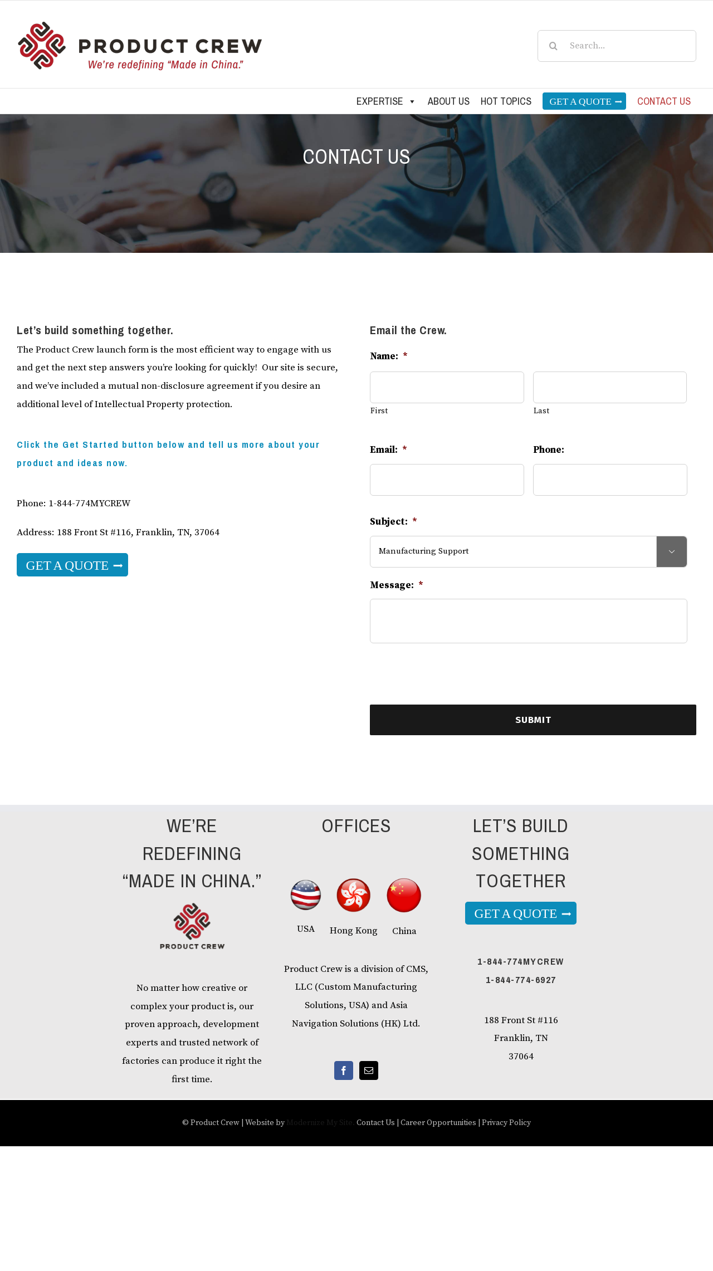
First (379, 411)
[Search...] (617, 46)
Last (542, 411)
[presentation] (454, 674)
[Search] (553, 46)
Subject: (393, 522)
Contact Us (375, 1123)
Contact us (664, 101)
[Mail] (368, 1070)
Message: (396, 585)
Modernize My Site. (320, 1123)
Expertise (386, 101)
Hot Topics (506, 101)
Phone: (548, 450)
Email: (388, 450)
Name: (389, 356)
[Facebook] (343, 1070)
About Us (449, 101)
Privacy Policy (506, 1123)
